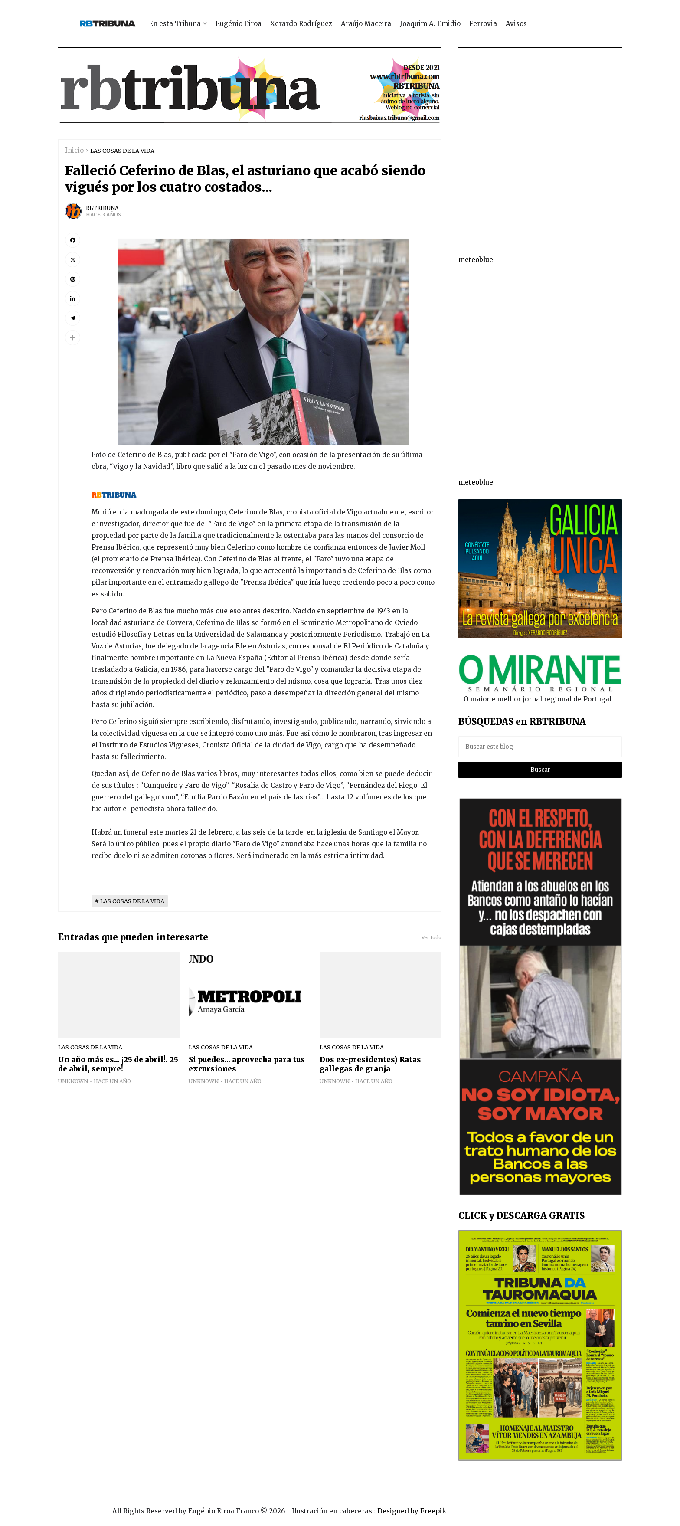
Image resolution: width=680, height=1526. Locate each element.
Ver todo (431, 937)
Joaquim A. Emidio (430, 24)
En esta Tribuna (175, 24)
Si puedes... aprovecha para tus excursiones (247, 1064)
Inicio (74, 150)
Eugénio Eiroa (239, 24)
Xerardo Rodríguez (301, 24)
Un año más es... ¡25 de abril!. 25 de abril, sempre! (118, 1064)
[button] (72, 337)
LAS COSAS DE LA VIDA (122, 150)
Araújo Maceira (366, 24)
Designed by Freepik (411, 1511)
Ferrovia (483, 24)
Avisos (516, 24)
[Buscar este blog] (540, 746)
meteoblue (475, 259)
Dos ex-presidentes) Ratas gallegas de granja (370, 1064)
